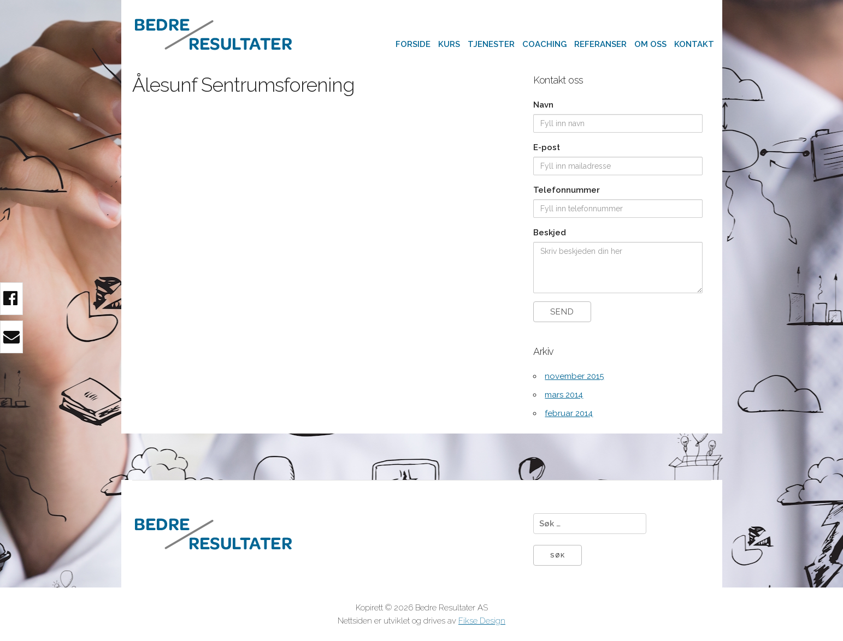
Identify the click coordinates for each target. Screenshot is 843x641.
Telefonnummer (566, 190)
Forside (413, 44)
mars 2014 (564, 395)
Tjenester (491, 44)
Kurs (449, 44)
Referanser (600, 44)
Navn (543, 105)
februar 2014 (569, 413)
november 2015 (574, 376)
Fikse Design (481, 621)
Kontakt (694, 44)
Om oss (650, 44)
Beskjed (549, 233)
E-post (546, 147)
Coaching (544, 44)
